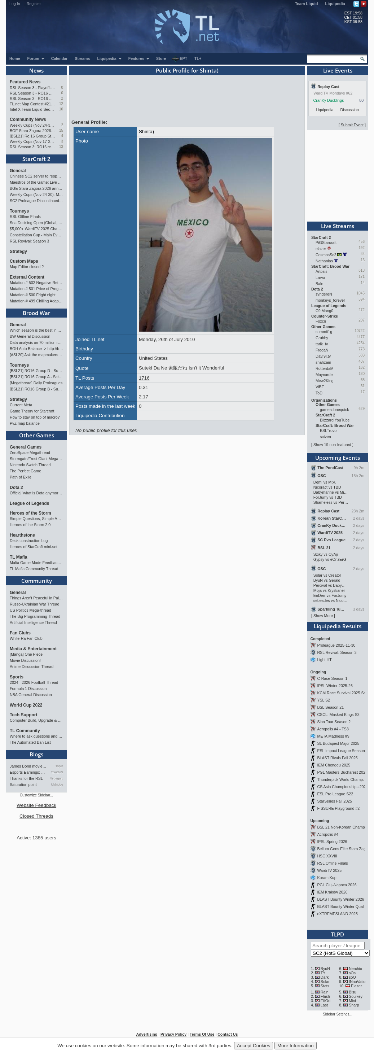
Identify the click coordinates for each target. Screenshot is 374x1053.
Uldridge (57, 784)
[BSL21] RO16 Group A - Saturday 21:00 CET (36, 377)
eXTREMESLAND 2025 (337, 914)
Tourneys (19, 211)
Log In (14, 3)
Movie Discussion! (25, 660)
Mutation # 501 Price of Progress (36, 289)
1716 (144, 378)
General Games (25, 447)
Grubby (322, 338)
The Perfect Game (25, 471)
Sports (16, 677)
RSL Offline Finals (332, 863)
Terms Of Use (202, 1034)
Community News (28, 119)
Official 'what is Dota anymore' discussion (36, 493)
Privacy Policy (173, 1034)
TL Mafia (18, 557)
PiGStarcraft (326, 242)
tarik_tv (322, 344)
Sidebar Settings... (337, 1014)
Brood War (36, 312)
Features (139, 58)
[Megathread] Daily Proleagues (36, 383)
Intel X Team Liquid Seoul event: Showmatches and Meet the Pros (33, 109)
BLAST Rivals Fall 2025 (337, 758)
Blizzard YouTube (335, 420)
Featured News (25, 81)
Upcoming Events (337, 457)
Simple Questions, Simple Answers (36, 518)
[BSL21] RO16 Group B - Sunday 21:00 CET (36, 389)
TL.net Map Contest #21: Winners (33, 104)
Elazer (356, 986)
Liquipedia (335, 3)
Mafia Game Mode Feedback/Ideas (36, 562)
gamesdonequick (334, 409)
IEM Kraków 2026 (332, 892)
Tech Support (23, 714)
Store (161, 58)
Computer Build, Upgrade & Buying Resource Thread (36, 720)
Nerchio (355, 968)
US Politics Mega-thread (30, 610)
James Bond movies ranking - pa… (28, 766)
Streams (82, 58)
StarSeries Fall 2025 (334, 801)
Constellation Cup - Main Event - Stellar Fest (36, 235)
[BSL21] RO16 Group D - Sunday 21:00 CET (36, 370)
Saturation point (23, 784)
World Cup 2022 (26, 705)
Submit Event (352, 125)
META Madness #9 (333, 736)
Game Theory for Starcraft (32, 411)
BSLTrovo (328, 430)
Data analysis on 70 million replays (36, 342)
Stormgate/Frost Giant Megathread (36, 458)
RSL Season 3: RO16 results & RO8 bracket (33, 147)
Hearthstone (22, 535)
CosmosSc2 (326, 255)
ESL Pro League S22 (335, 794)
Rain (325, 992)
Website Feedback (36, 805)
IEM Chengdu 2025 (333, 765)
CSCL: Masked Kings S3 (338, 714)
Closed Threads (36, 816)
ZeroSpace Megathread (30, 452)
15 (61, 130)
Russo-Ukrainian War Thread (34, 604)
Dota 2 (16, 487)
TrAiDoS (57, 772)
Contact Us (227, 1034)
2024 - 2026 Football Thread (34, 682)
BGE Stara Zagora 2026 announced (33, 130)
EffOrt (326, 1001)
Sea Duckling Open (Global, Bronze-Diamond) (36, 222)
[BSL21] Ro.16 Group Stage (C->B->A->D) (33, 136)
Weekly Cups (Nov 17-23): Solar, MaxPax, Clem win (33, 141)
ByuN (325, 968)
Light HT (324, 659)
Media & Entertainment (33, 648)
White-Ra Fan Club (26, 638)
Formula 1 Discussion (28, 688)
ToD (319, 393)
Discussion (349, 110)
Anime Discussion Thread (31, 666)
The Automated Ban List (30, 742)
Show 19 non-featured (332, 444)
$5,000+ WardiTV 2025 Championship (36, 229)
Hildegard (56, 778)
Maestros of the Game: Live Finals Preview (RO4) (36, 182)
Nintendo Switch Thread (30, 465)
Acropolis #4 (327, 834)
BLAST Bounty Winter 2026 (340, 899)
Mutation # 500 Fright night (33, 295)
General (18, 170)
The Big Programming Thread (35, 616)
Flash (325, 996)
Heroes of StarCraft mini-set (33, 547)
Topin (59, 766)
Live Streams (337, 226)
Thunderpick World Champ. (340, 779)
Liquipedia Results (337, 626)
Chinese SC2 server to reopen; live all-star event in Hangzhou (36, 176)
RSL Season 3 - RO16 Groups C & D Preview (33, 93)
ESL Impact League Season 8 (342, 750)
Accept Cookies (253, 1045)
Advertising (147, 1034)
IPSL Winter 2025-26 (335, 685)
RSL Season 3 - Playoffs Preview (33, 88)
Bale (319, 283)
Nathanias (324, 261)
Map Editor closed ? (27, 267)
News (36, 70)
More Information (295, 1045)
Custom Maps (24, 261)
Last (324, 1005)
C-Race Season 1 (332, 678)
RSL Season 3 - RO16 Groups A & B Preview (33, 98)
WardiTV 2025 (329, 870)
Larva (320, 277)
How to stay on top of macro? (35, 417)
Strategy (18, 251)
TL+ (197, 58)
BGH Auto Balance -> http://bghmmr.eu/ (36, 348)
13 (61, 147)
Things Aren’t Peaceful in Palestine (36, 598)
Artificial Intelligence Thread (33, 622)
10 (61, 109)
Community (36, 580)
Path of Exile (20, 477)
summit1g (324, 331)
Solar (325, 981)
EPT (179, 58)
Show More (323, 615)
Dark (325, 977)
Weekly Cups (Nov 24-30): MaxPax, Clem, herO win (33, 125)
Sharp (354, 1005)
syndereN (324, 294)
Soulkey (355, 996)
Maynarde (324, 374)
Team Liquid (306, 3)
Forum (36, 58)
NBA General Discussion (31, 694)
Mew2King (325, 381)
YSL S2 (323, 700)
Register (34, 3)
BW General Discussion (30, 336)
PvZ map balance (25, 423)
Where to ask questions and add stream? (36, 736)
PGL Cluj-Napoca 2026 (336, 885)
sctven (325, 436)
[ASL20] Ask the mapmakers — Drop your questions (36, 355)
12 (61, 104)
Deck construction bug (29, 540)
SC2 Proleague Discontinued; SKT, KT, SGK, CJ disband (36, 200)
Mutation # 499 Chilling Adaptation (36, 301)
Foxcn (321, 321)
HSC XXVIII (327, 856)
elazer (321, 248)
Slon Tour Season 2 (334, 722)
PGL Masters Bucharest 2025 (342, 772)
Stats (325, 986)
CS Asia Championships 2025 (342, 787)
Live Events (337, 70)
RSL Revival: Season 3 (29, 241)
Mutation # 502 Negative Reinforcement (36, 282)
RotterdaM (325, 368)
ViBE (320, 387)
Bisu (352, 992)
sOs (352, 973)
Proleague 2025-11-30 (336, 645)
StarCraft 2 (36, 158)
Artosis (321, 271)
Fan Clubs (20, 632)
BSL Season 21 (330, 707)
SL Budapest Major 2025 (338, 743)
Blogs (36, 754)
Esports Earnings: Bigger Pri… (28, 772)
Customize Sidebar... (36, 795)
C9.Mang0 (324, 311)
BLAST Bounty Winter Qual (340, 906)
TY (323, 973)
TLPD (337, 934)
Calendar (59, 58)
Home (14, 58)
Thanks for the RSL (26, 778)
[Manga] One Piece (26, 654)
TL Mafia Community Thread (34, 569)
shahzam (323, 362)
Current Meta (21, 405)
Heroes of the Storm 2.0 (30, 525)
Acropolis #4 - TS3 (332, 729)
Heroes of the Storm (30, 513)
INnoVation (358, 981)
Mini (352, 1001)
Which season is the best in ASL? (36, 330)
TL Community (25, 730)
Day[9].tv (323, 356)
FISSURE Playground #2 (338, 808)
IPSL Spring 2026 (332, 841)
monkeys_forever (330, 300)
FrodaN (322, 350)
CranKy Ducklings (328, 100)
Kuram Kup (326, 877)
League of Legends (29, 503)
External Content (27, 277)
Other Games (36, 435)
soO (352, 977)
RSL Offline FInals (25, 216)
